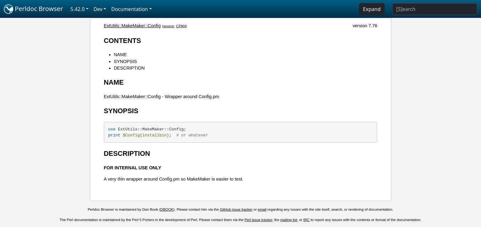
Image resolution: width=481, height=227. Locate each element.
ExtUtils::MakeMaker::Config (132, 25)
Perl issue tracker (258, 220)
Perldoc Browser (33, 9)
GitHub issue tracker (236, 209)
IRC (306, 220)
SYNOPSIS (125, 61)
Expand (372, 9)
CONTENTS (122, 41)
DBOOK (167, 209)
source (168, 26)
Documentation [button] (129, 9)
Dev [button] (98, 9)
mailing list (288, 220)
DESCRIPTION (129, 68)
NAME (120, 54)
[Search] (434, 9)
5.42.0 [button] (78, 9)
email (262, 209)
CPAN (181, 26)
